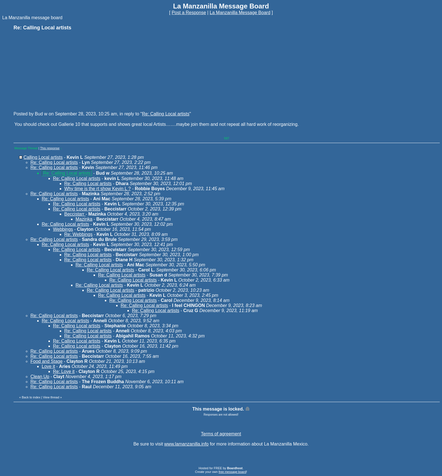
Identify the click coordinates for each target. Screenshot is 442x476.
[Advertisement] (56, 70)
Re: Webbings (78, 234)
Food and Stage (46, 361)
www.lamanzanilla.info (186, 444)
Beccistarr (75, 214)
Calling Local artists (43, 157)
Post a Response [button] (189, 12)
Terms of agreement (221, 433)
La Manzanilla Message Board (240, 12)
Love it (48, 366)
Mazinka (84, 219)
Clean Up (39, 376)
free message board (232, 471)
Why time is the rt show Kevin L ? (97, 188)
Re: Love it (63, 371)
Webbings (63, 229)
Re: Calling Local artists (165, 113)
